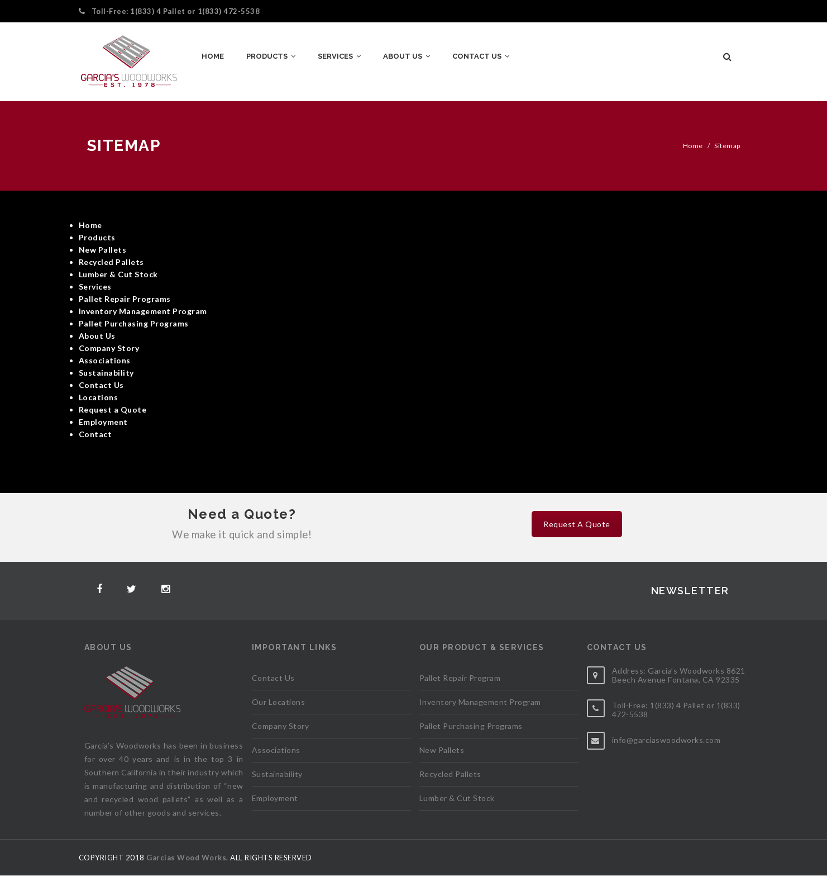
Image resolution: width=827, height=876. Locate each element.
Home (693, 145)
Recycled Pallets (450, 774)
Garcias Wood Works (186, 857)
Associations (276, 750)
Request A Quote (576, 524)
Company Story (280, 726)
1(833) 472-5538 (229, 11)
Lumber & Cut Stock (457, 798)
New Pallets (442, 750)
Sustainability (277, 774)
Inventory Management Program (480, 702)
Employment (275, 798)
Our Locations (278, 702)
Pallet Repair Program (460, 678)
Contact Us (273, 678)
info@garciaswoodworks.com (666, 740)
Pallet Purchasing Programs (471, 726)
